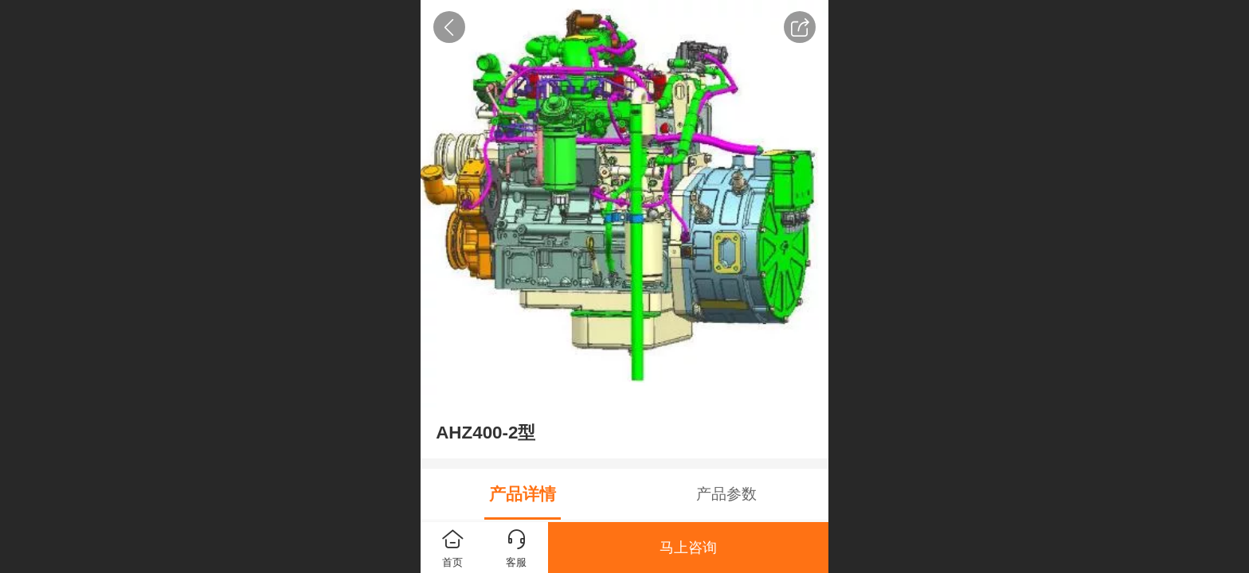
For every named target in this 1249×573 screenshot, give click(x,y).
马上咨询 (688, 547)
